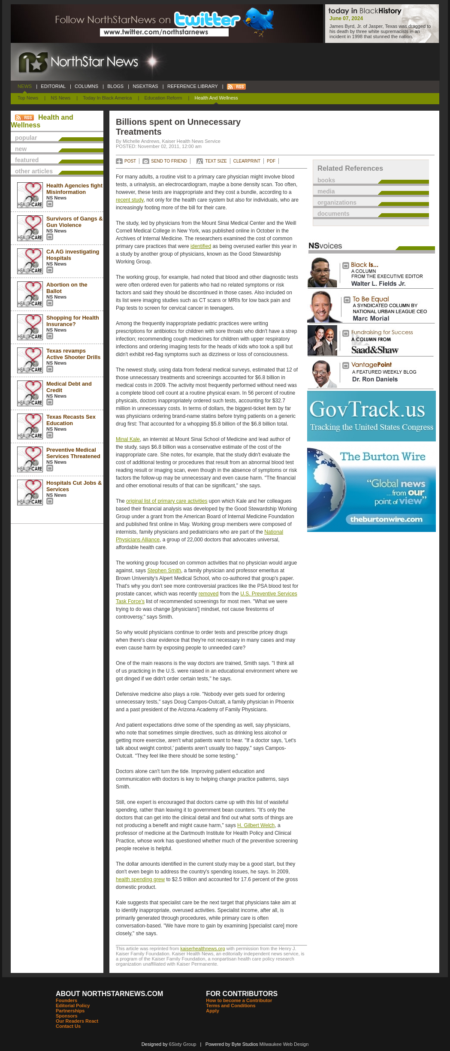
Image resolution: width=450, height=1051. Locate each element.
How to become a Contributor (239, 1000)
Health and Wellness (216, 97)
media (326, 191)
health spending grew (140, 879)
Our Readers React (77, 1021)
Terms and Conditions (230, 1005)
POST (130, 161)
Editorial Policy (73, 1005)
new (21, 148)
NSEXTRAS (145, 86)
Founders (66, 1000)
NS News (60, 97)
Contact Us (68, 1026)
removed (209, 594)
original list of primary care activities (166, 501)
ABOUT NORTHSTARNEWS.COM (109, 993)
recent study (129, 200)
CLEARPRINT (246, 161)
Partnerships (70, 1010)
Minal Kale (128, 439)
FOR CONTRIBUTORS (242, 993)
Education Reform (163, 97)
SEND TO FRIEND (169, 161)
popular (26, 137)
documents (333, 213)
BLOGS (115, 86)
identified (200, 246)
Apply (212, 1010)
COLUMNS (86, 86)
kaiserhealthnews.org (202, 948)
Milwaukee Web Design (284, 1044)
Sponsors (67, 1015)
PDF (271, 161)
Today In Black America (107, 97)
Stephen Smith (164, 571)
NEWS (24, 86)
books (326, 180)
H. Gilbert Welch (256, 825)
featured (27, 160)
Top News (28, 97)
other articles (34, 171)
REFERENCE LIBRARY (192, 86)
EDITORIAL (53, 86)
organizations (336, 202)
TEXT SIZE (216, 161)
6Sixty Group (182, 1044)
